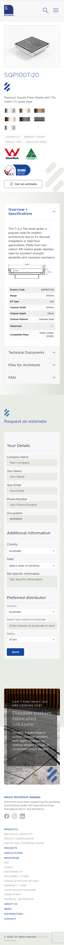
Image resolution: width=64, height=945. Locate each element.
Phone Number (17, 499)
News (8, 909)
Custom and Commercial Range (24, 843)
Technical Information (19, 899)
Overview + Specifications (20, 211)
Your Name (14, 471)
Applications (13, 853)
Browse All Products (18, 834)
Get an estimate (23, 184)
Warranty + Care (15, 885)
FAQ (12, 377)
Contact (10, 919)
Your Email (14, 485)
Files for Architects (24, 365)
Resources (11, 858)
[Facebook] (6, 816)
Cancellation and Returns (21, 880)
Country (12, 544)
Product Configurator (19, 838)
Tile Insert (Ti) (13, 136)
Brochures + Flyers (16, 876)
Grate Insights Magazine (19, 890)
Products (11, 829)
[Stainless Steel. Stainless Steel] (10, 111)
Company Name (18, 457)
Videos (8, 867)
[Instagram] (14, 816)
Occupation (15, 513)
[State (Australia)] (32, 565)
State (10, 559)
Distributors (13, 914)
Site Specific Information (23, 574)
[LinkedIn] (22, 816)
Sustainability (13, 871)
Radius (11, 633)
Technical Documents (26, 352)
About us (10, 904)
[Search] (46, 10)
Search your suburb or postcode (26, 619)
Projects (10, 848)
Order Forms (12, 894)
